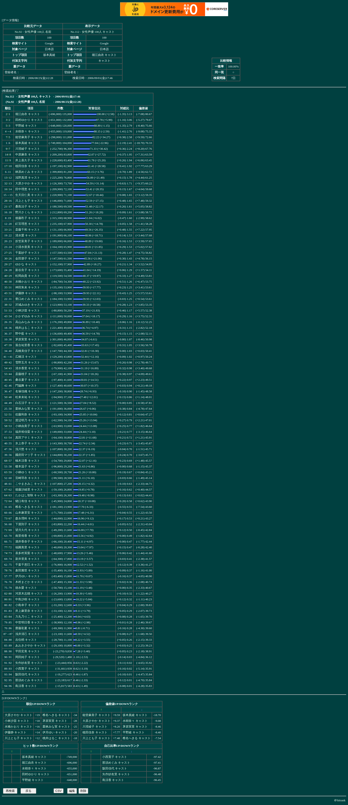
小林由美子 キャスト (29, 426)
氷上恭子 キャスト (27, 443)
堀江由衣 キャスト (27, 114)
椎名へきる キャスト (29, 507)
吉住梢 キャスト (26, 639)
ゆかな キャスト (26, 264)
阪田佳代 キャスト (27, 674)
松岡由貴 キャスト (27, 275)
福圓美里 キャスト (27, 547)
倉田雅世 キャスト (27, 570)
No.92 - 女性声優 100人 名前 (33, 32)
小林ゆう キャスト (27, 472)
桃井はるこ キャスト (29, 327)
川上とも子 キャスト (29, 200)
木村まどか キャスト (29, 582)
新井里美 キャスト (27, 559)
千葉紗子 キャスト (27, 252)
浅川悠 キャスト (26, 449)
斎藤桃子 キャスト (27, 374)
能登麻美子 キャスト (29, 137)
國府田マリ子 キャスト (30, 455)
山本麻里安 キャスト (29, 512)
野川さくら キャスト (29, 212)
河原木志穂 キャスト (29, 593)
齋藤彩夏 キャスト (27, 628)
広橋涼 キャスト (26, 356)
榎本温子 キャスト (27, 466)
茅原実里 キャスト (27, 339)
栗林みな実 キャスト (29, 408)
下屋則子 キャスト (27, 524)
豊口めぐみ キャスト (29, 299)
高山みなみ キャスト (29, 322)
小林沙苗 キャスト (27, 310)
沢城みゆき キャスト (29, 304)
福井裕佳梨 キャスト (29, 431)
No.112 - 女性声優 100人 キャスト (93, 32)
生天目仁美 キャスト (29, 195)
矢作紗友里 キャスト (29, 663)
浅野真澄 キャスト (27, 177)
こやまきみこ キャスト (30, 483)
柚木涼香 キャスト (27, 460)
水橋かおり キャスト (29, 281)
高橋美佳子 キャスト (29, 351)
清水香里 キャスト (27, 368)
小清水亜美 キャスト (29, 247)
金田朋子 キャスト (27, 258)
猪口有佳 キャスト (27, 501)
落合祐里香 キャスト (29, 345)
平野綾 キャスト (26, 125)
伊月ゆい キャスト (27, 576)
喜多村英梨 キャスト (29, 553)
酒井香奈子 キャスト (29, 541)
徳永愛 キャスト (26, 587)
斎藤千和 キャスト (27, 229)
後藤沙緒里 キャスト (29, 489)
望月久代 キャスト (27, 530)
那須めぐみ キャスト (29, 680)
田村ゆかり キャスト (29, 120)
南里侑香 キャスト (27, 535)
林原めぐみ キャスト (29, 172)
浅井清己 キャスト (27, 634)
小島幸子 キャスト (27, 605)
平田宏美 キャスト (27, 651)
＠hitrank (339, 800)
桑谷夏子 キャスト (27, 379)
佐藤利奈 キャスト (27, 414)
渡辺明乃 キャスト (27, 420)
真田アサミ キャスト (29, 437)
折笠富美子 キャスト (29, 241)
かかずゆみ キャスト (29, 316)
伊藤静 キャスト (26, 293)
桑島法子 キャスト (27, 206)
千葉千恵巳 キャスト (29, 564)
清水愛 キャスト (26, 235)
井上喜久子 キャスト (29, 160)
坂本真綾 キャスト (27, 143)
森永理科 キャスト (27, 518)
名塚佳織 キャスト (27, 391)
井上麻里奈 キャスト (29, 611)
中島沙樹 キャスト (27, 599)
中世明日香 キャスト (29, 622)
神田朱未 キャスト (27, 287)
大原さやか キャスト (29, 183)
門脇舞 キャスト (26, 385)
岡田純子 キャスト (27, 657)
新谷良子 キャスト (27, 270)
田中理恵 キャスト (27, 189)
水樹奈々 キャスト (27, 131)
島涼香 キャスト (26, 686)
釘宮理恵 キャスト (27, 224)
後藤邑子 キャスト (27, 218)
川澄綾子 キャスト (27, 148)
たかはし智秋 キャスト (30, 495)
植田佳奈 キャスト (27, 166)
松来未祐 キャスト (27, 397)
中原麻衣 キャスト (27, 154)
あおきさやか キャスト (30, 645)
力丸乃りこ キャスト (29, 616)
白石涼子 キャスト (27, 403)
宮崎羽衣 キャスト (27, 478)
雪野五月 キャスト (27, 362)
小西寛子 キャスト (27, 668)
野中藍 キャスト (26, 333)
